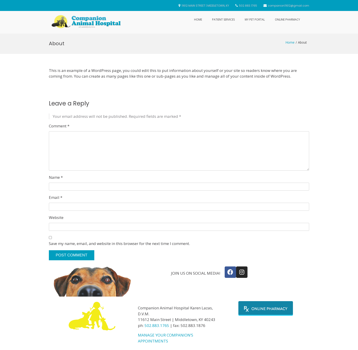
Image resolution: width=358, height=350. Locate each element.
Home (198, 19)
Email (55, 197)
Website (56, 217)
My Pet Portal (255, 19)
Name (56, 177)
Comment (59, 126)
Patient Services (223, 19)
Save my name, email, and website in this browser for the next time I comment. (119, 243)
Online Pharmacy (287, 19)
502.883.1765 (157, 325)
